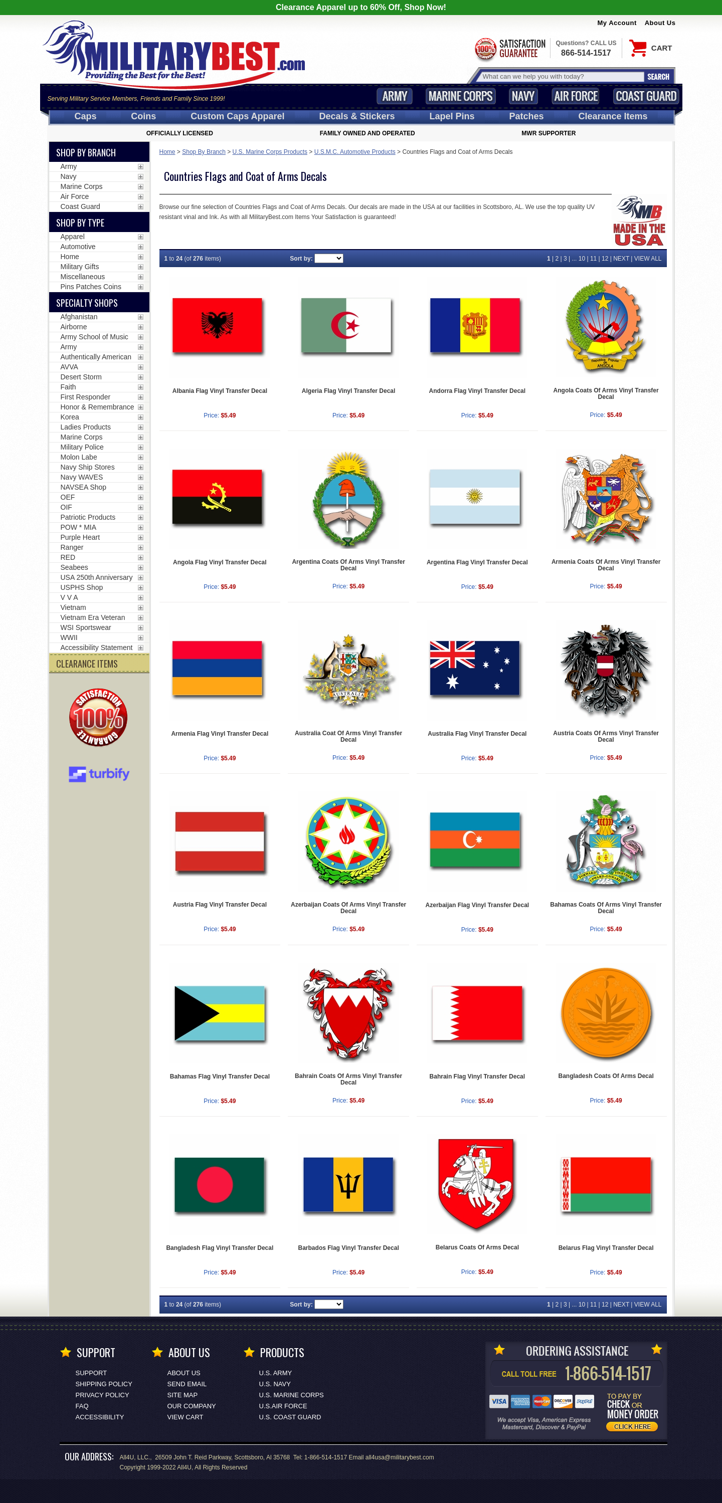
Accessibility (100, 1417)
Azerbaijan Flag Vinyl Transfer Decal (477, 905)
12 (605, 258)
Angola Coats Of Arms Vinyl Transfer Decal (606, 393)
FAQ (82, 1406)
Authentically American (96, 357)
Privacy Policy (102, 1395)
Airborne (74, 327)
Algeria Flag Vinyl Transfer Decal (349, 390)
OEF (68, 497)
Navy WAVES (82, 477)
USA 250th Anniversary (97, 577)
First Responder (86, 397)
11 (593, 258)
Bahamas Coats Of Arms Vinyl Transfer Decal (606, 908)
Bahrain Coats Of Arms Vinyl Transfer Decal (348, 1079)
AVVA (69, 367)
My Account (617, 23)
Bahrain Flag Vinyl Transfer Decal (477, 1076)
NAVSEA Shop (84, 487)
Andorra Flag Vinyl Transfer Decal (477, 390)
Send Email (187, 1384)
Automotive (78, 247)
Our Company (191, 1406)
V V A (69, 597)
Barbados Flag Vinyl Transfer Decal (348, 1247)
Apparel (73, 237)
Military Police (82, 447)
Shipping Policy (104, 1384)
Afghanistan (79, 317)
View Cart (185, 1417)
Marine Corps (461, 96)
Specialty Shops (87, 302)
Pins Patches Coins (91, 287)
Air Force (576, 96)
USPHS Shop (82, 587)
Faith (68, 387)
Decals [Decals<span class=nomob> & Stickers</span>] (357, 116)
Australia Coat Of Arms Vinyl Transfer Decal (348, 736)
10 (582, 258)
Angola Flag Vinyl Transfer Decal (220, 562)
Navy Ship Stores (88, 467)
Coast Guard (646, 96)
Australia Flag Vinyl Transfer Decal (477, 733)
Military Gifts (80, 267)
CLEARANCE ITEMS (87, 663)
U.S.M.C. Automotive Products (355, 151)
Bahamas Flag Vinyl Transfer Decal (220, 1076)
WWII (69, 637)
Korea (70, 417)
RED (68, 557)
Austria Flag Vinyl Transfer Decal (220, 904)
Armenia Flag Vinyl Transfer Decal (219, 733)
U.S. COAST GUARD (290, 1417)
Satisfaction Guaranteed (509, 49)
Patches (526, 116)
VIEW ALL (648, 258)
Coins (143, 116)
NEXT (621, 258)
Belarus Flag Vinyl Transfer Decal (606, 1247)
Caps (85, 116)
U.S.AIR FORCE (283, 1406)
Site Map (182, 1395)
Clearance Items (612, 116)
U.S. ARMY (275, 1373)
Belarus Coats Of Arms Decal (477, 1247)
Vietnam (73, 607)
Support (91, 1373)
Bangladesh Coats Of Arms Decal (605, 1076)
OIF (66, 507)
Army (395, 96)
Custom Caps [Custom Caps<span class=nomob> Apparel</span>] (237, 116)
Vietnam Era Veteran (93, 617)
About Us (660, 23)
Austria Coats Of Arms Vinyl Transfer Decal (606, 736)
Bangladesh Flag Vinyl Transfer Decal (219, 1247)
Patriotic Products (88, 517)
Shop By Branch (204, 151)
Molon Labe (79, 457)
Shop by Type (80, 222)
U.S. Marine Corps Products (270, 151)
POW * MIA (79, 527)
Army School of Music (94, 337)
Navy (523, 96)
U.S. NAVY (275, 1384)
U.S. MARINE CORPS (291, 1395)
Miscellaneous (83, 277)
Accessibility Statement (97, 647)
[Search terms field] (562, 76)
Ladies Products (86, 427)
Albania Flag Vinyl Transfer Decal (219, 390)
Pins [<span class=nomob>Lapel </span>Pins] (452, 116)
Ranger (72, 547)
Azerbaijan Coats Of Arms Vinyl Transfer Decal (348, 908)
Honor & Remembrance (97, 407)
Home (167, 151)
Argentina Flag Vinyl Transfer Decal (477, 562)
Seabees (74, 567)
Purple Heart (80, 537)
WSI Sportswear (86, 627)
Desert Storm (81, 377)
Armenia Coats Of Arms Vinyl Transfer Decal (606, 565)
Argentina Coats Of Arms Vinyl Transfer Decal (348, 565)
